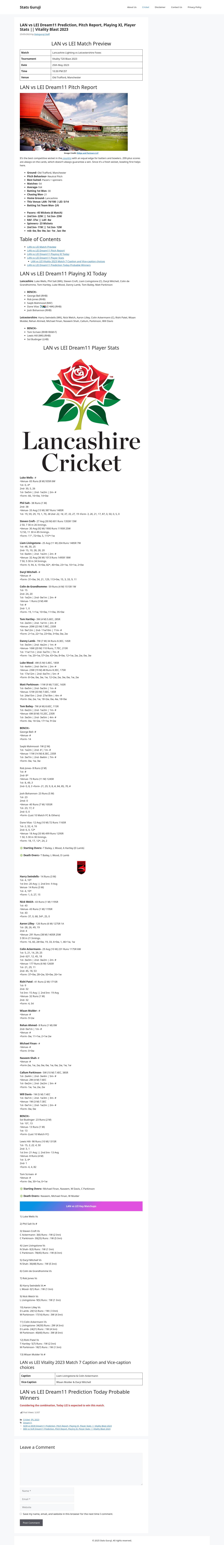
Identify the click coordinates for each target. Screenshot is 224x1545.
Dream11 (27, 1422)
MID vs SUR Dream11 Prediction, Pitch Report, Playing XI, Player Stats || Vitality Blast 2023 (66, 1429)
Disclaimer (160, 7)
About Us (132, 7)
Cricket (145, 7)
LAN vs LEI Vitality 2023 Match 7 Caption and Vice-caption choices (68, 261)
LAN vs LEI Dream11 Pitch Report (46, 250)
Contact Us (176, 7)
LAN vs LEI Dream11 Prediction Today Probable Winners (59, 265)
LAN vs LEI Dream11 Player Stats (45, 257)
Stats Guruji (30, 7)
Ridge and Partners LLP (87, 153)
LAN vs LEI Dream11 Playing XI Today (48, 254)
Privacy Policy (194, 7)
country (66, 158)
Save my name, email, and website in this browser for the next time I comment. (68, 1514)
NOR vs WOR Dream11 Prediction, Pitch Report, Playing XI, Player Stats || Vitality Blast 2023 (67, 1426)
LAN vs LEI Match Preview (41, 246)
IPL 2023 (35, 1419)
